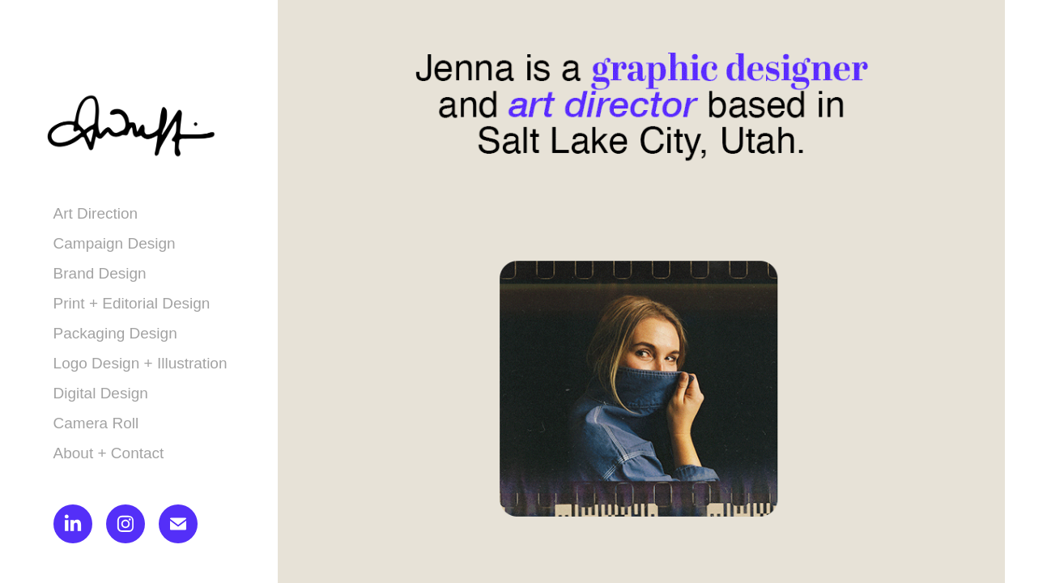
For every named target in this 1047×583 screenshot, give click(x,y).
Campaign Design (114, 243)
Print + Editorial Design (132, 303)
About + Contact (108, 453)
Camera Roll (96, 423)
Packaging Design (115, 333)
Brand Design (100, 273)
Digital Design (100, 393)
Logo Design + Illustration (140, 363)
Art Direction (95, 213)
